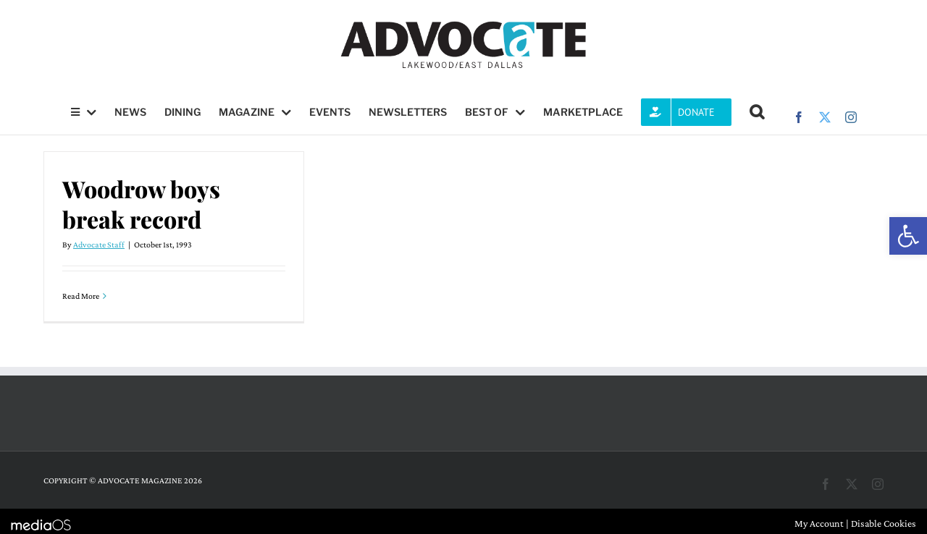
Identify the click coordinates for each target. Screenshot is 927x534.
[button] (908, 236)
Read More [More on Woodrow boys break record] (80, 296)
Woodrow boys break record (141, 203)
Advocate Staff (99, 245)
